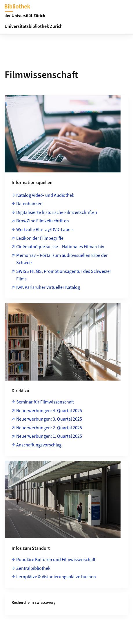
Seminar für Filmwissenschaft (45, 402)
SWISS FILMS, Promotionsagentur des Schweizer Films (63, 275)
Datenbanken (29, 204)
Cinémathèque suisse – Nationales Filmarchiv (60, 247)
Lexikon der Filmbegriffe (39, 238)
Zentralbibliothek (33, 568)
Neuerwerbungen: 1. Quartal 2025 (49, 436)
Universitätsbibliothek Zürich (34, 26)
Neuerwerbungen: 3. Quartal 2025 (49, 419)
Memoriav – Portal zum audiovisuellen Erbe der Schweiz (62, 259)
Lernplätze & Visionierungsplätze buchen (56, 577)
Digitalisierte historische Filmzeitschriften (56, 212)
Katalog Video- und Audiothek (45, 195)
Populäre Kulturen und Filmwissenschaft (56, 559)
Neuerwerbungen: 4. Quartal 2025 (49, 411)
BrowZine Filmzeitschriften (42, 221)
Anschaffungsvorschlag (38, 445)
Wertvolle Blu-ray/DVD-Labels (45, 229)
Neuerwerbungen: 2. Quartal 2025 (49, 428)
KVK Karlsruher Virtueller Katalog (48, 287)
